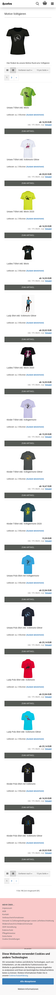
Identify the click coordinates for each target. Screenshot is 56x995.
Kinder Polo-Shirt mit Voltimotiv (21, 784)
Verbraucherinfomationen (13, 917)
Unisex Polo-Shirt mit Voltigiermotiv (23, 576)
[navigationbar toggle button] (52, 3)
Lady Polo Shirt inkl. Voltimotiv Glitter (24, 732)
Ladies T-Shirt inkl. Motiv (18, 263)
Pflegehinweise (8, 933)
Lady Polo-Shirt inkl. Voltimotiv (21, 680)
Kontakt (5, 914)
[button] (7, 70)
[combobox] (25, 70)
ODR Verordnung (9, 927)
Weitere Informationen (28, 989)
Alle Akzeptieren (28, 981)
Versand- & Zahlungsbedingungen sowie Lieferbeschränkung (28, 921)
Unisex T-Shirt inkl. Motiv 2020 (20, 211)
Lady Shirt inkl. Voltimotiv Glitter (21, 315)
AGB (4, 911)
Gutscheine (7, 936)
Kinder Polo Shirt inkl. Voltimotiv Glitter (24, 836)
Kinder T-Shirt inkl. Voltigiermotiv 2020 (24, 523)
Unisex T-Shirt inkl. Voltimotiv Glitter (23, 159)
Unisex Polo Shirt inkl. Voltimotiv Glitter (24, 628)
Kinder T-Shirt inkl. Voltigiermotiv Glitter (25, 472)
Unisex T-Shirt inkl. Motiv (18, 107)
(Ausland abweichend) (35, 115)
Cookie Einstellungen (11, 939)
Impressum (7, 908)
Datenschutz (7, 930)
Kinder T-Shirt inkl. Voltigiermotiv (21, 420)
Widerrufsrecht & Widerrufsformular (17, 924)
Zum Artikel (28, 131)
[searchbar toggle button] (37, 3)
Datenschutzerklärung (18, 975)
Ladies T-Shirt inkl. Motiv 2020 (20, 368)
